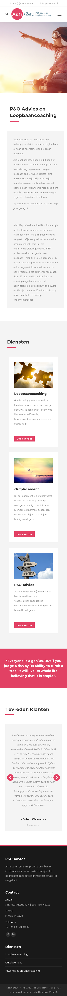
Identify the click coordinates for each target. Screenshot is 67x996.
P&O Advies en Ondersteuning (22, 970)
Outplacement (13, 962)
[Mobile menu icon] (59, 14)
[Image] (33, 375)
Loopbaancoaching (16, 954)
